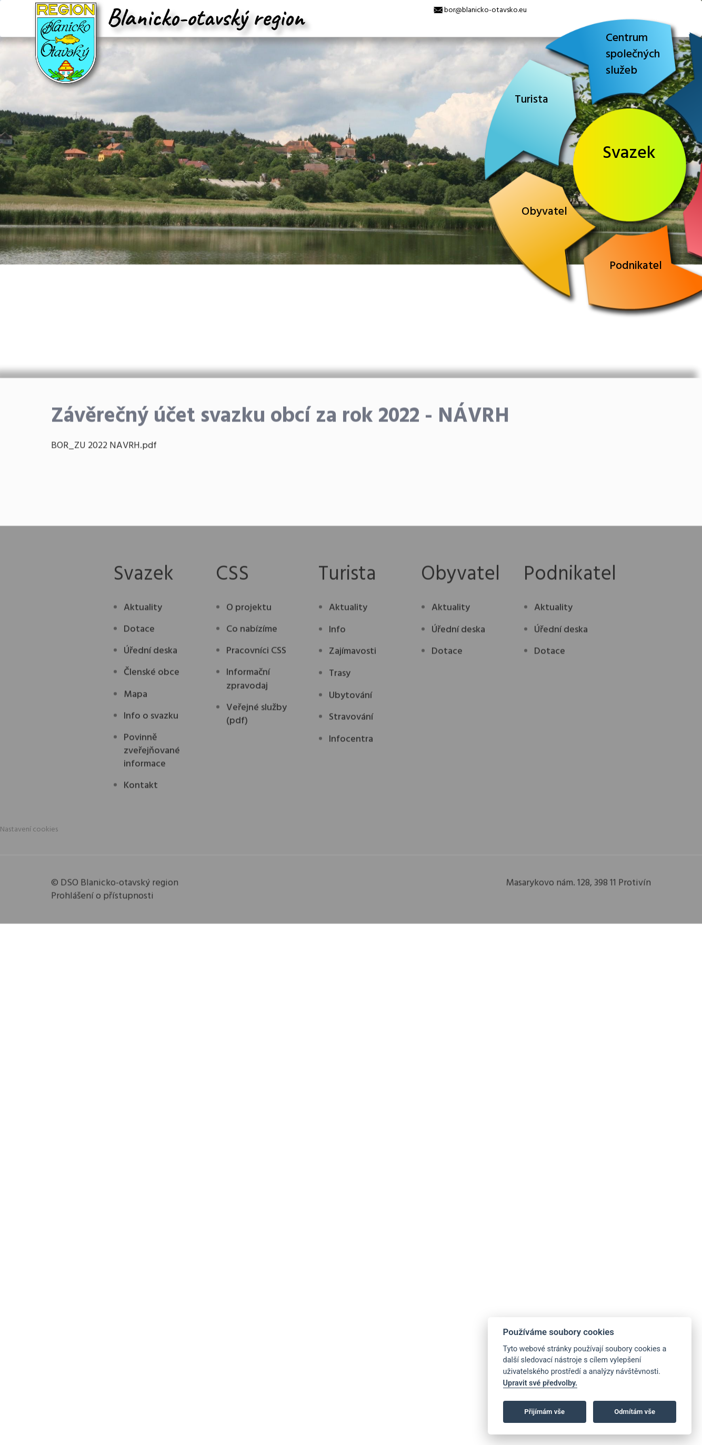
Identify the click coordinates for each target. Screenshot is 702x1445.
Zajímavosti (352, 818)
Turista (531, 100)
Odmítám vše (634, 1412)
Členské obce (151, 839)
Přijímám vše (544, 1412)
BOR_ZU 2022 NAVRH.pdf (104, 612)
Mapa (135, 860)
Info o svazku (151, 882)
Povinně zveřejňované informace (152, 917)
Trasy (339, 840)
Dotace (139, 796)
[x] (8, 8)
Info (337, 796)
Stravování (351, 883)
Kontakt (141, 952)
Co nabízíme (251, 796)
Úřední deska (150, 817)
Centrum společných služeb (633, 54)
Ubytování (350, 861)
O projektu (249, 774)
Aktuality (143, 774)
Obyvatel (544, 212)
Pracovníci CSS (256, 817)
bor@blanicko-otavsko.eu (485, 10)
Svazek (629, 153)
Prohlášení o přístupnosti (102, 1062)
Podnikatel (635, 266)
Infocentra (351, 906)
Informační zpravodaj (248, 845)
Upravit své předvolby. (540, 1383)
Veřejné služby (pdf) (256, 881)
